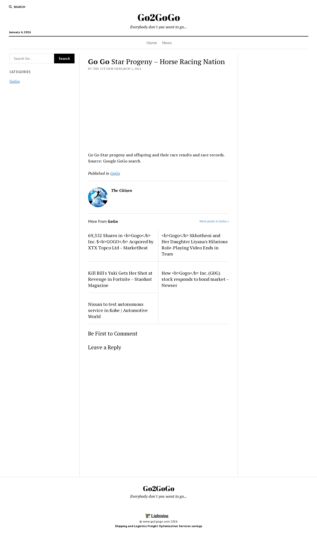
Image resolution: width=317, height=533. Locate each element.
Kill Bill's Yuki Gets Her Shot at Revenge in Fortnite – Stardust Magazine (120, 279)
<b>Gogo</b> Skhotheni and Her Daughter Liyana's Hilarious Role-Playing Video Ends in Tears (195, 244)
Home (152, 42)
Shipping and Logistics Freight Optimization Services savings (158, 526)
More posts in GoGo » (214, 221)
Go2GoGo (158, 17)
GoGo (14, 81)
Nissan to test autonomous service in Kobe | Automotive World (118, 310)
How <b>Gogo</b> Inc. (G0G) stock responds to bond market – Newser (195, 279)
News (167, 42)
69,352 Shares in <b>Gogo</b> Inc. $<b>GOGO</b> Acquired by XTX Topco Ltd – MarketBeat (120, 241)
